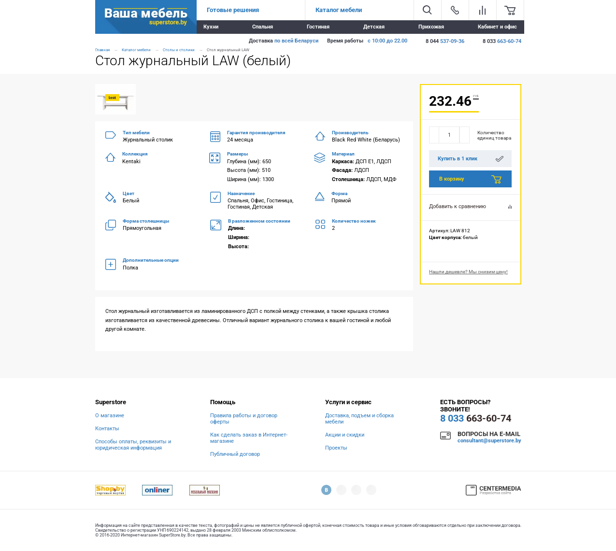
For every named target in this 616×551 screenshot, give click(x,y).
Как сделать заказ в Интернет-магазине (248, 438)
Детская (374, 27)
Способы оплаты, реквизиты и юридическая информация (133, 444)
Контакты (107, 428)
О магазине (109, 415)
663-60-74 (475, 418)
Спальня (262, 27)
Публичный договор (235, 454)
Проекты (336, 448)
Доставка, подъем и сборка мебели (359, 418)
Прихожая (431, 27)
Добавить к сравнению (470, 206)
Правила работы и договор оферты (243, 418)
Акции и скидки (344, 435)
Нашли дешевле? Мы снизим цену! (468, 271)
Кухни (210, 27)
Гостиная (318, 27)
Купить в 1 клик (470, 158)
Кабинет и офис (497, 27)
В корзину (470, 179)
